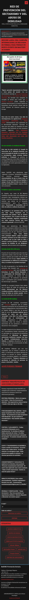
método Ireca (21, 549)
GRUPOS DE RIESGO (14, 533)
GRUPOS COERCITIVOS (14, 529)
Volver (5, 377)
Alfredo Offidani (14, 545)
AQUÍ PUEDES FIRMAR (12, 366)
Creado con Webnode (14, 598)
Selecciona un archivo (14, 513)
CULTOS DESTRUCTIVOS (14, 537)
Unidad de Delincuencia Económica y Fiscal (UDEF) (14, 120)
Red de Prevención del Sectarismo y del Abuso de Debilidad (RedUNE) (14, 95)
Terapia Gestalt (14, 553)
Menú (26, 2)
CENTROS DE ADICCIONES (14, 557)
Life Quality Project (9, 549)
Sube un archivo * (7, 510)
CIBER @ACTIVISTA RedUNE (14, 541)
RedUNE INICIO (5, 31)
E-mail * (4, 503)
